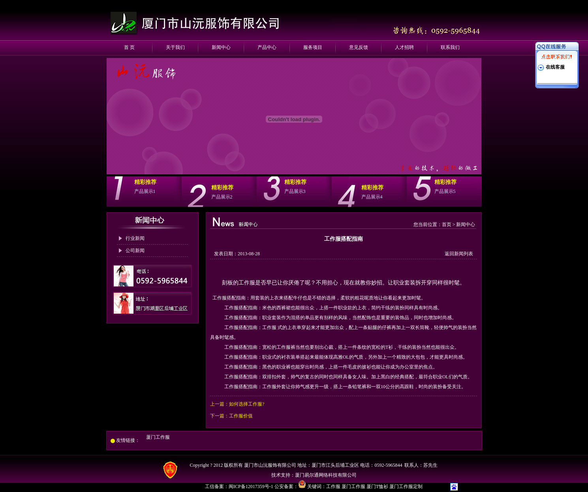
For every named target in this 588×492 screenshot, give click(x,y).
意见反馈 (358, 47)
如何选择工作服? (246, 404)
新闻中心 (221, 47)
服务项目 (312, 47)
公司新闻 (135, 250)
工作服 (333, 486)
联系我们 (450, 47)
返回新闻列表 (459, 253)
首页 (446, 224)
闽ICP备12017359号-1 (251, 486)
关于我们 (175, 47)
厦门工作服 (158, 437)
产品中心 (266, 47)
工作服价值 (241, 416)
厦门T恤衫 (377, 486)
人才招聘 (404, 47)
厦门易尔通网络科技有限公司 (326, 475)
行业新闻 (135, 238)
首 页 (129, 47)
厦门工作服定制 (406, 486)
